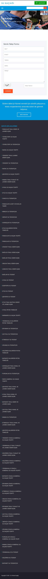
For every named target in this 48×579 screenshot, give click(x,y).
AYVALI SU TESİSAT (8, 280)
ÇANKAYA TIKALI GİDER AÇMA (11, 269)
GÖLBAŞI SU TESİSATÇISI (9, 345)
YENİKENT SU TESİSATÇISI (10, 163)
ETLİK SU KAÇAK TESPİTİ (9, 193)
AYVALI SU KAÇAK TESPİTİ (10, 187)
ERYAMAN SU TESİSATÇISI (10, 328)
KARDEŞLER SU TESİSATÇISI (10, 222)
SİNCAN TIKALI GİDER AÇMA (10, 263)
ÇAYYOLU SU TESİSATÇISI (10, 334)
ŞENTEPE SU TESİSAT (8, 296)
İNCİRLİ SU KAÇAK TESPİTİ (10, 150)
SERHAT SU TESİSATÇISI (9, 217)
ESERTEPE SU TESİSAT (9, 285)
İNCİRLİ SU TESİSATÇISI (9, 168)
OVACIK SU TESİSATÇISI (9, 198)
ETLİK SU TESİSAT (7, 291)
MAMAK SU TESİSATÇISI (9, 417)
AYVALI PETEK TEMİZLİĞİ (9, 310)
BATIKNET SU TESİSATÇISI (10, 563)
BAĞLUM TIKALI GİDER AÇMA (10, 258)
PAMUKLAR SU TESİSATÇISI (10, 241)
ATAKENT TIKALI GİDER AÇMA (11, 247)
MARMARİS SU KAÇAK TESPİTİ (11, 315)
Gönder (8, 91)
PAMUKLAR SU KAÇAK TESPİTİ (11, 235)
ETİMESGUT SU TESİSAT (9, 339)
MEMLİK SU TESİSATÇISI (9, 211)
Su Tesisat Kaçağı (14, 575)
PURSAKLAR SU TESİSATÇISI (10, 373)
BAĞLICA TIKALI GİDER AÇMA (10, 252)
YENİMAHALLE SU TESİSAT (10, 552)
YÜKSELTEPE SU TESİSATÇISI (11, 144)
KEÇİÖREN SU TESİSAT (9, 557)
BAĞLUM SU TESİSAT (8, 274)
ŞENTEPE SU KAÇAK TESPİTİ (10, 174)
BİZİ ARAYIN (24, 114)
